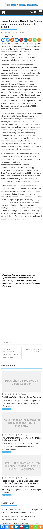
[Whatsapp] (35, 40)
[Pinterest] (21, 40)
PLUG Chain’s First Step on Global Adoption (21, 382)
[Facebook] (3, 40)
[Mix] (30, 40)
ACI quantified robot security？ (33, 350)
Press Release (7, 342)
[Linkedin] (17, 40)
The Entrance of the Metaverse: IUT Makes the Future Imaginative (21, 422)
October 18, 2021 (8, 435)
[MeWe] (26, 40)
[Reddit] (12, 40)
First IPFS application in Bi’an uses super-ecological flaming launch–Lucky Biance (21, 466)
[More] (39, 40)
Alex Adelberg (18, 32)
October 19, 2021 (8, 394)
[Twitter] (8, 40)
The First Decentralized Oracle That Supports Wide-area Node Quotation (11, 353)
